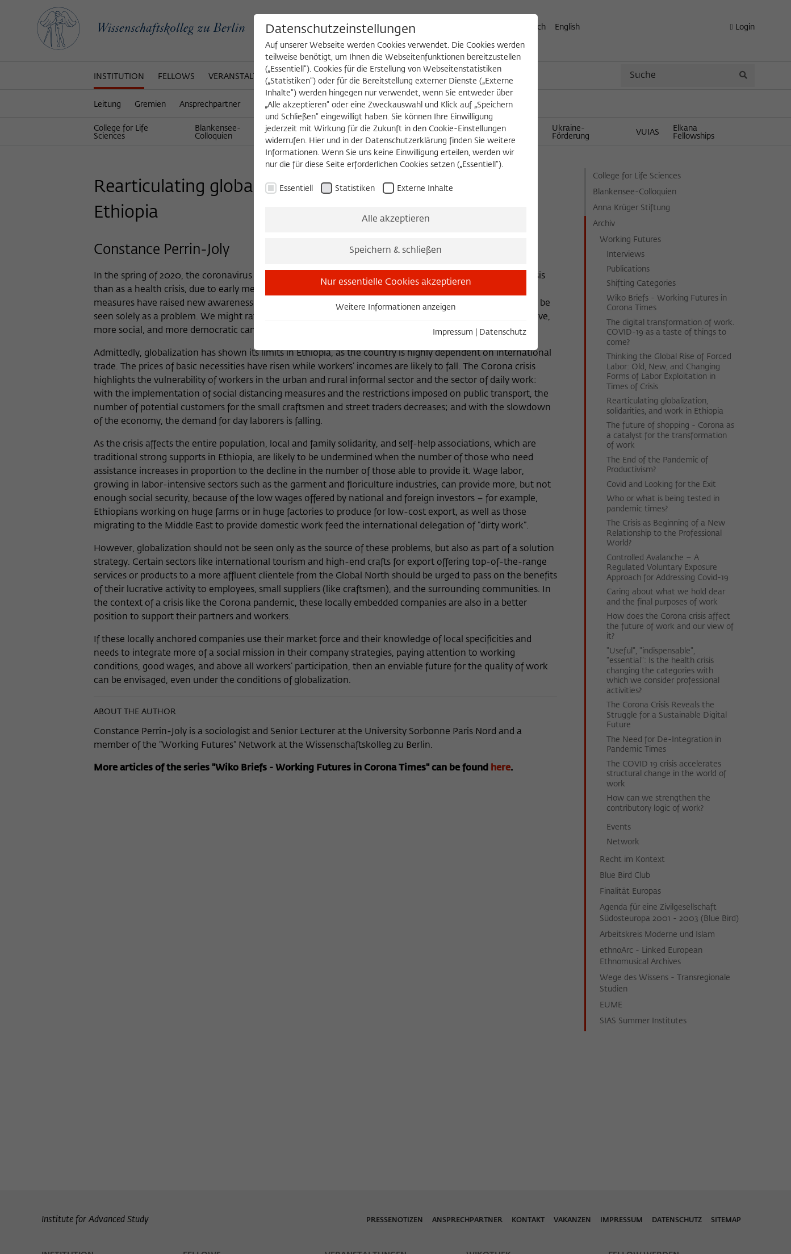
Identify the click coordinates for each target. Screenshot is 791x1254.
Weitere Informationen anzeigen (395, 307)
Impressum (453, 332)
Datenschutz (502, 332)
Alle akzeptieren (396, 219)
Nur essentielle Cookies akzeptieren (395, 282)
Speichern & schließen (395, 250)
